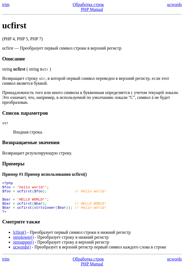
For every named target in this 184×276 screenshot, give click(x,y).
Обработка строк (88, 4)
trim (6, 4)
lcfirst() (19, 239)
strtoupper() (23, 249)
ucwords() (22, 254)
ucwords (174, 4)
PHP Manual (92, 9)
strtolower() (23, 244)
